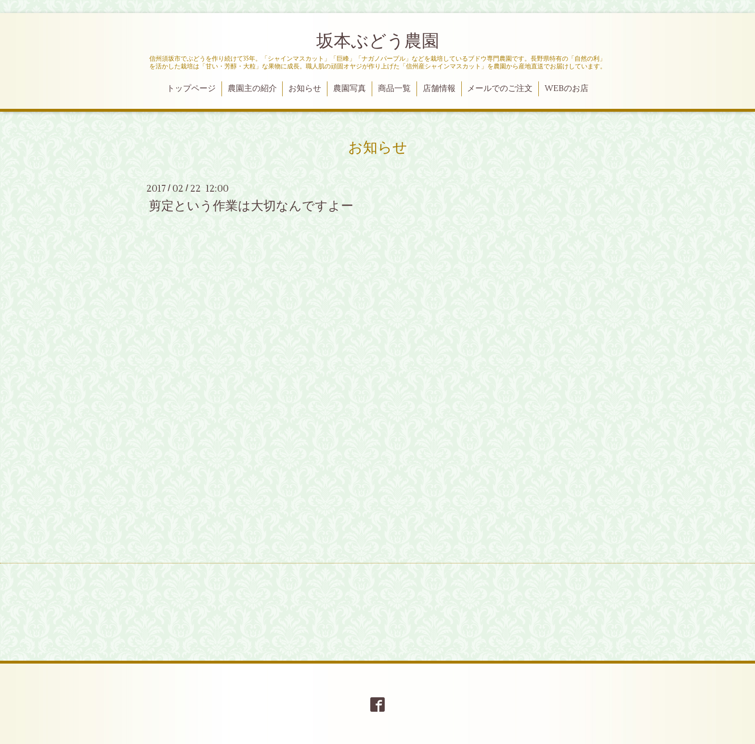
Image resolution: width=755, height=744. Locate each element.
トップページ (191, 88)
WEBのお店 (566, 88)
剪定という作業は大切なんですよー (251, 205)
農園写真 (349, 88)
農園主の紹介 (252, 88)
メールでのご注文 (500, 88)
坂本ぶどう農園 (377, 41)
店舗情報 (439, 88)
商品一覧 (394, 88)
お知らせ (304, 88)
